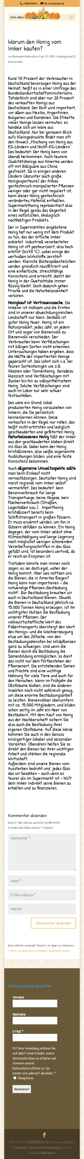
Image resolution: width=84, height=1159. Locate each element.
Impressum (20, 1147)
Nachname (19, 1014)
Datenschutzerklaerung (45, 1147)
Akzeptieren (23, 1078)
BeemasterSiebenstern (26, 56)
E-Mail (18, 1031)
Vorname (18, 997)
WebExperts (48, 1152)
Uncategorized (64, 56)
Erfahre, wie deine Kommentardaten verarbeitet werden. (39, 951)
